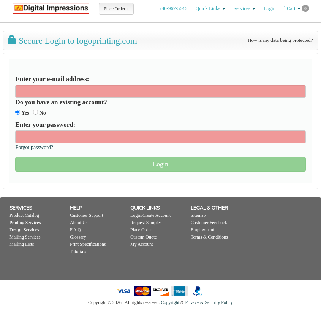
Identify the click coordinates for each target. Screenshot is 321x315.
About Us (78, 222)
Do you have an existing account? (61, 102)
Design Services (24, 229)
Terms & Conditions (209, 237)
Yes (22, 113)
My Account (141, 244)
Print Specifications (88, 244)
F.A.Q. (76, 229)
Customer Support (86, 215)
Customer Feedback (209, 222)
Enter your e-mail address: (52, 79)
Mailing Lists (21, 244)
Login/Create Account (150, 215)
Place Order (141, 229)
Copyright (170, 302)
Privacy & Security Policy (209, 302)
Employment (202, 229)
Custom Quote (143, 237)
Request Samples (145, 222)
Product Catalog (24, 215)
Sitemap (198, 215)
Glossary (78, 237)
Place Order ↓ (116, 8)
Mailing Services (25, 237)
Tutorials (78, 251)
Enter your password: (45, 124)
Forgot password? (34, 147)
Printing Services (25, 222)
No (39, 113)
